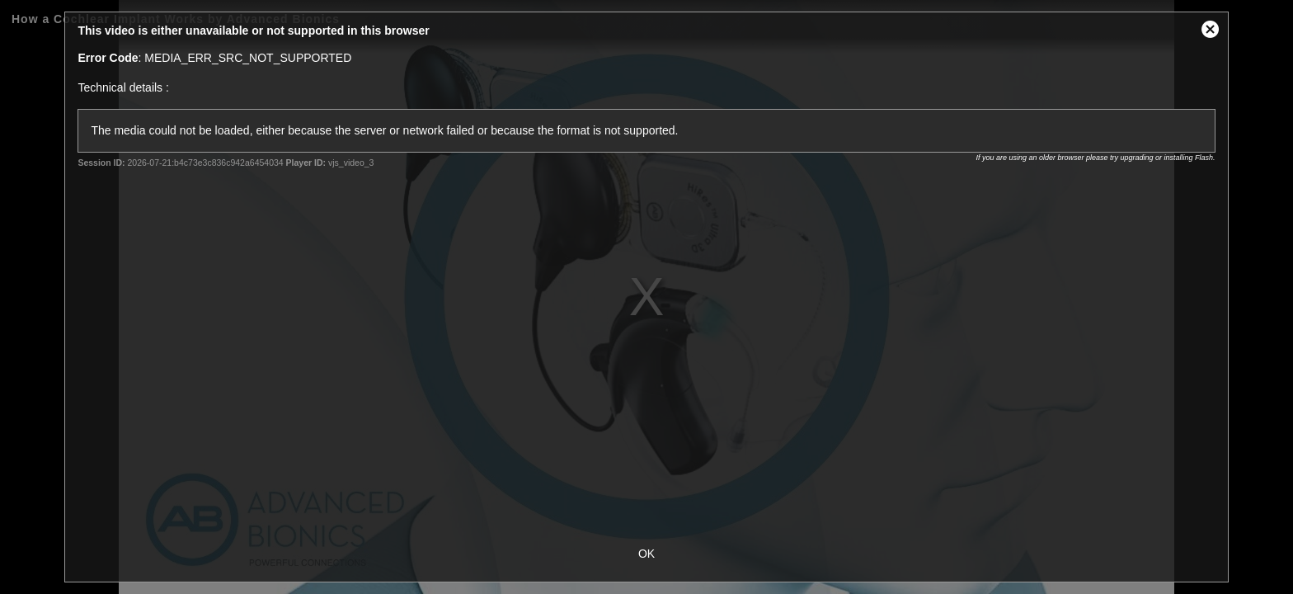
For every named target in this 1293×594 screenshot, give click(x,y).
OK (646, 553)
